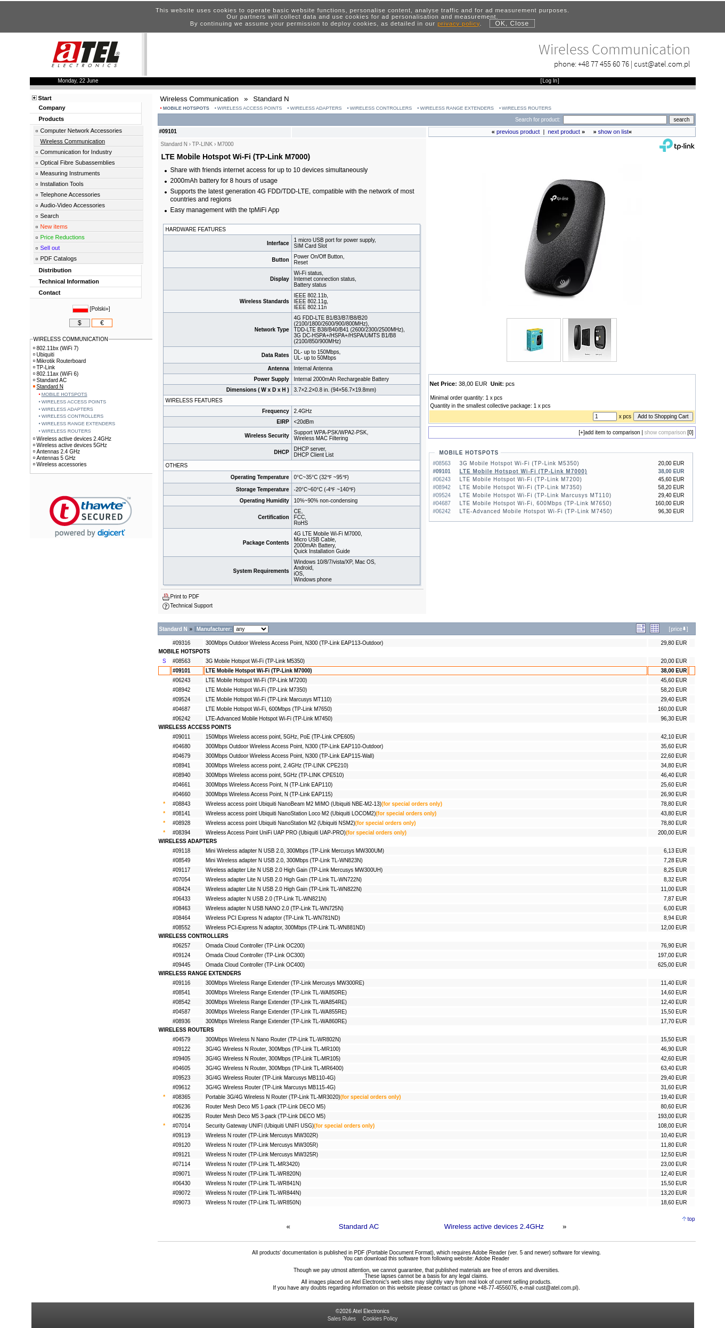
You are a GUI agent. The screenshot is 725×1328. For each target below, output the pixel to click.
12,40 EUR (674, 1002)
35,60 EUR (674, 746)
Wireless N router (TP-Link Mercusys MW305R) (262, 1145)
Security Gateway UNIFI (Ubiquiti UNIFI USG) (260, 1126)
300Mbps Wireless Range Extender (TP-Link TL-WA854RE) (276, 1002)
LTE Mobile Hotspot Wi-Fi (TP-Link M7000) (524, 471)
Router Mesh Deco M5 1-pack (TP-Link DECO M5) (265, 1107)
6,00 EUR (675, 908)
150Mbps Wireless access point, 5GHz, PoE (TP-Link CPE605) (280, 737)
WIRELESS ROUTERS (526, 108)
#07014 (181, 1126)
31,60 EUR (674, 1087)
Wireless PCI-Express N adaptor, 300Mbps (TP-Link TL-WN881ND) (285, 927)
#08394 (181, 833)
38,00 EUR (674, 671)
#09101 (181, 671)
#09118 (181, 851)
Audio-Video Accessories (72, 205)
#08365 (181, 1097)
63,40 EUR (674, 1068)
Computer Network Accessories (81, 130)
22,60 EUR (674, 756)
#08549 (181, 860)
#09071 (181, 1174)
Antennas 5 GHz (54, 458)
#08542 (181, 1002)
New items (54, 226)
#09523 (181, 1078)
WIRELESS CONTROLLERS (381, 108)
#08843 (181, 804)
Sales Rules (342, 1319)
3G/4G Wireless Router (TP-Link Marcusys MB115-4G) (271, 1087)
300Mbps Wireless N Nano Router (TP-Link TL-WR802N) (273, 1039)
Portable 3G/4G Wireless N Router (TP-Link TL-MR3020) (273, 1097)
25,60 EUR (674, 785)
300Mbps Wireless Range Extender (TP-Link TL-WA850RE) (276, 992)
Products (51, 119)
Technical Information (69, 281)
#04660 (181, 794)
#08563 (181, 661)
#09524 (181, 699)
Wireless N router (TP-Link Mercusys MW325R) (262, 1154)
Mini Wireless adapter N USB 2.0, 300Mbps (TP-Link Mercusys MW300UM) (295, 851)
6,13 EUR (675, 851)
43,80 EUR (674, 813)
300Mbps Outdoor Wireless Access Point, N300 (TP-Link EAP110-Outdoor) (294, 746)
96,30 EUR (674, 719)
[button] (91, 516)
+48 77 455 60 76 (603, 64)
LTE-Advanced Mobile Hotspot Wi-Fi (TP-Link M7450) (536, 511)
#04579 (181, 1039)
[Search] (615, 119)
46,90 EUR (674, 1049)
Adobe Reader (492, 1258)
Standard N (48, 387)
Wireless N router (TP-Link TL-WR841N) (253, 1183)
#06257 (181, 946)
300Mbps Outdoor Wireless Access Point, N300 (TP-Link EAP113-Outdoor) (294, 643)
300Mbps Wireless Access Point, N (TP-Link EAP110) (269, 785)
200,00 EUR (672, 833)
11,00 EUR (674, 889)
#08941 (181, 765)
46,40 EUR (674, 775)
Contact (50, 292)
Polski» (99, 309)
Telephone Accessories (70, 194)
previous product (518, 131)
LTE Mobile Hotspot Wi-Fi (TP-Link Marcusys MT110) (536, 495)
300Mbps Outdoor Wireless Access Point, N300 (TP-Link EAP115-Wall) (290, 756)
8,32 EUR (675, 879)
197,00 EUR (672, 955)
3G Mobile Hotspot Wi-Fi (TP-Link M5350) (520, 463)
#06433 (181, 899)
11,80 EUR (674, 1145)
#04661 (181, 785)
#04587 (181, 1012)
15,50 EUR (674, 1012)
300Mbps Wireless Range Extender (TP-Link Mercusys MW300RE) (285, 983)
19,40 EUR (674, 1097)
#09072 (181, 1193)
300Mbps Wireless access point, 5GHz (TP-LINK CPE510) (275, 775)
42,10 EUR (674, 737)
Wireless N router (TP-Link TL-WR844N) (253, 1193)
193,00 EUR (672, 1116)
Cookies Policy (380, 1319)
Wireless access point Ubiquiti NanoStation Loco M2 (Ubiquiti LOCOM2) (291, 813)
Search (49, 216)
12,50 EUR (674, 1154)
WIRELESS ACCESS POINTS (249, 108)
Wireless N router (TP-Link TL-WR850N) (253, 1202)
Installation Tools (62, 184)
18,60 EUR (674, 1202)
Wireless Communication (72, 141)
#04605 (181, 1068)
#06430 (181, 1183)
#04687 (181, 709)
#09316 (181, 643)
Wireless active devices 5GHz (70, 445)
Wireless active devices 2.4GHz (494, 1226)
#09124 (181, 955)
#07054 (181, 879)
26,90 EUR (674, 794)
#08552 (181, 927)
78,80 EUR (674, 804)
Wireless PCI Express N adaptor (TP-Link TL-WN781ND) (273, 918)
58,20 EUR (674, 690)
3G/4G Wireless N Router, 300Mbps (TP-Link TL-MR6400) (275, 1068)
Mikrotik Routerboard (59, 361)
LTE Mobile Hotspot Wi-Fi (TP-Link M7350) (521, 487)
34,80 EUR (674, 765)
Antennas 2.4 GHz (56, 452)
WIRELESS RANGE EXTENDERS (457, 108)
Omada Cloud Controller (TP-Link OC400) (255, 965)
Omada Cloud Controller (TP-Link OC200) (255, 946)
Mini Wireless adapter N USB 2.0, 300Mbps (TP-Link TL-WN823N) (284, 860)
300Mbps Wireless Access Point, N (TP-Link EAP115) (269, 794)
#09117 (181, 870)
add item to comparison (612, 432)
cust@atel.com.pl (662, 64)
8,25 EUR (675, 870)
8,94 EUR (675, 918)
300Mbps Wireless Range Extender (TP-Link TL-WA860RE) (276, 1021)
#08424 (181, 889)
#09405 (181, 1059)
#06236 (181, 1107)
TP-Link (44, 367)
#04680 (181, 746)
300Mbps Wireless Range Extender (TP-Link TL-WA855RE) (276, 1012)
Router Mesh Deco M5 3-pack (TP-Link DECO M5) (265, 1116)
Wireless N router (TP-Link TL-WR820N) (253, 1174)
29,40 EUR (674, 699)
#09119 (181, 1135)
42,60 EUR (674, 1059)
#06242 (181, 719)
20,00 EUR (674, 661)
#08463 (181, 908)
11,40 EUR (674, 983)
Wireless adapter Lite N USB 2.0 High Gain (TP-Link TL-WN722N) (284, 879)
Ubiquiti (43, 355)
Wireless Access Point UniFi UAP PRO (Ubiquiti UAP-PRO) (276, 833)
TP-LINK (202, 144)
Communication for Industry (76, 152)
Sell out (50, 248)
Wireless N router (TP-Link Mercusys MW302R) (262, 1135)
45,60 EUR (674, 680)
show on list (613, 131)
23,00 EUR (674, 1164)
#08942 (181, 690)
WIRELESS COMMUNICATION (71, 339)
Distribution (55, 270)
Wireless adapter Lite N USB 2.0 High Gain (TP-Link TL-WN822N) (284, 889)
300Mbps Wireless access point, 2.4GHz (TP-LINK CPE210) (277, 765)
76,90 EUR (674, 946)
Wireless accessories (60, 464)
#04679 (181, 756)
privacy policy (458, 23)
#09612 (181, 1087)
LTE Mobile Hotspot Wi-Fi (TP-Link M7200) (521, 479)
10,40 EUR (674, 1135)
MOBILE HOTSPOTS (186, 108)
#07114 (181, 1164)
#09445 (181, 965)
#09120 (181, 1145)
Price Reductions (62, 237)
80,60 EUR (674, 1107)
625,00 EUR (672, 965)
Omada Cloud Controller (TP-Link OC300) (255, 955)
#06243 (181, 680)
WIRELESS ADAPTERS (316, 108)
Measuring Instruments (70, 173)
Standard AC (359, 1226)
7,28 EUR (675, 860)
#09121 (181, 1154)
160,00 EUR (672, 709)
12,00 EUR (674, 927)
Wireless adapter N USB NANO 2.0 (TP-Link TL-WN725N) (275, 908)
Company (52, 107)
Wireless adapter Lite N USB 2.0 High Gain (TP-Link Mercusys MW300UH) (294, 870)
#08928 (181, 823)
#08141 (181, 813)
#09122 (181, 1049)
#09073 (181, 1202)
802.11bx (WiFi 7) (56, 348)
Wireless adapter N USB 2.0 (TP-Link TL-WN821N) (266, 899)
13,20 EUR (674, 1193)
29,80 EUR (674, 643)
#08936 (181, 1021)
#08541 (181, 992)
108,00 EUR (672, 1126)
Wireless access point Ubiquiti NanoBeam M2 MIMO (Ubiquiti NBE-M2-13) (293, 804)
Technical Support (191, 606)
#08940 (181, 775)
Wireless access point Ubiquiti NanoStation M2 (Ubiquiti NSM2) (280, 823)
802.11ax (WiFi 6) (56, 374)
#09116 (181, 983)
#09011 (181, 737)
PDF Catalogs (58, 258)
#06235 (181, 1116)
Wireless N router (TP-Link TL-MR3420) (253, 1164)
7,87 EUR (675, 899)
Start (45, 98)
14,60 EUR (674, 992)
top (691, 1219)
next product (564, 131)
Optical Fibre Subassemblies (77, 162)
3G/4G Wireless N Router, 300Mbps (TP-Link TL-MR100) (273, 1049)
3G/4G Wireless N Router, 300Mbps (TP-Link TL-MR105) (273, 1059)
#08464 (181, 918)
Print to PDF (184, 597)
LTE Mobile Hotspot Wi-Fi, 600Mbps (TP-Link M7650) (536, 503)
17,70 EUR (674, 1021)
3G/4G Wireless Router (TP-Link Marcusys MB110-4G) (271, 1078)
